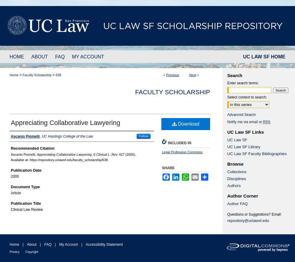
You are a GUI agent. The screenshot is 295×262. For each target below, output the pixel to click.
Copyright (31, 252)
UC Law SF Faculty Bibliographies (257, 153)
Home (14, 75)
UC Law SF (237, 140)
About (31, 244)
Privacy (15, 252)
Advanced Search (241, 115)
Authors (234, 185)
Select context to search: (247, 97)
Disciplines (236, 178)
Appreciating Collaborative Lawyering (65, 122)
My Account (68, 244)
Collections (237, 172)
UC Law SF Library (243, 147)
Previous (172, 75)
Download (186, 123)
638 (58, 75)
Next (192, 75)
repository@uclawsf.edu (248, 220)
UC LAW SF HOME (264, 56)
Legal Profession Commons (182, 152)
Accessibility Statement (104, 244)
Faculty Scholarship (37, 75)
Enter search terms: (243, 83)
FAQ (47, 244)
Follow (143, 136)
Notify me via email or (248, 122)
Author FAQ (237, 203)
